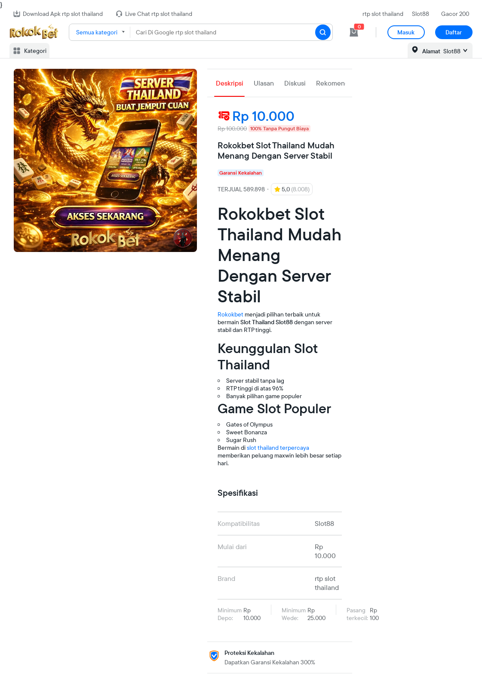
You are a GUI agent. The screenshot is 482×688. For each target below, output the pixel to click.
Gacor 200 (455, 14)
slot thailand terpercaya (278, 448)
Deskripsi (229, 83)
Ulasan (264, 83)
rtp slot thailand (382, 14)
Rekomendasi (336, 83)
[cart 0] (353, 32)
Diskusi (295, 83)
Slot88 (420, 14)
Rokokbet (230, 314)
